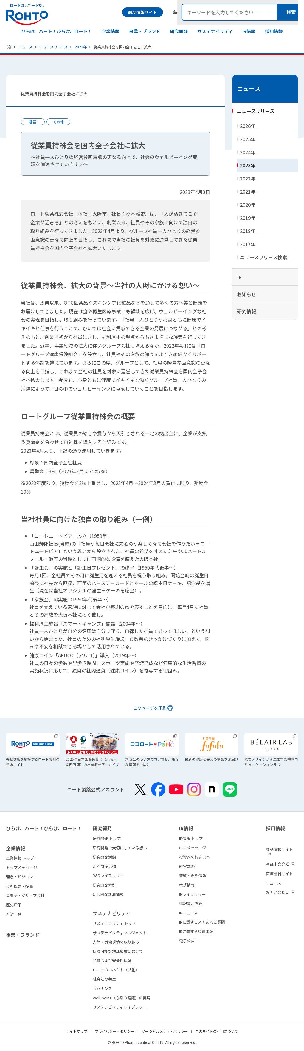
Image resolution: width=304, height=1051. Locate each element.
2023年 (81, 46)
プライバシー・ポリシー (114, 1031)
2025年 (247, 139)
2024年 (247, 152)
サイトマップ (76, 1031)
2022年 (247, 178)
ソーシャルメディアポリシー (165, 1031)
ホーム (8, 47)
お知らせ (246, 294)
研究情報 (246, 311)
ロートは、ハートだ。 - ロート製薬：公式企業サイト (27, 14)
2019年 (247, 217)
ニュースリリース (54, 46)
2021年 (247, 191)
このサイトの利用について (216, 1031)
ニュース (25, 46)
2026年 (247, 125)
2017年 (247, 244)
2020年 (247, 204)
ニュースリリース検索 (263, 257)
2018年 (247, 230)
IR (239, 277)
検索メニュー (293, 12)
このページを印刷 (150, 708)
